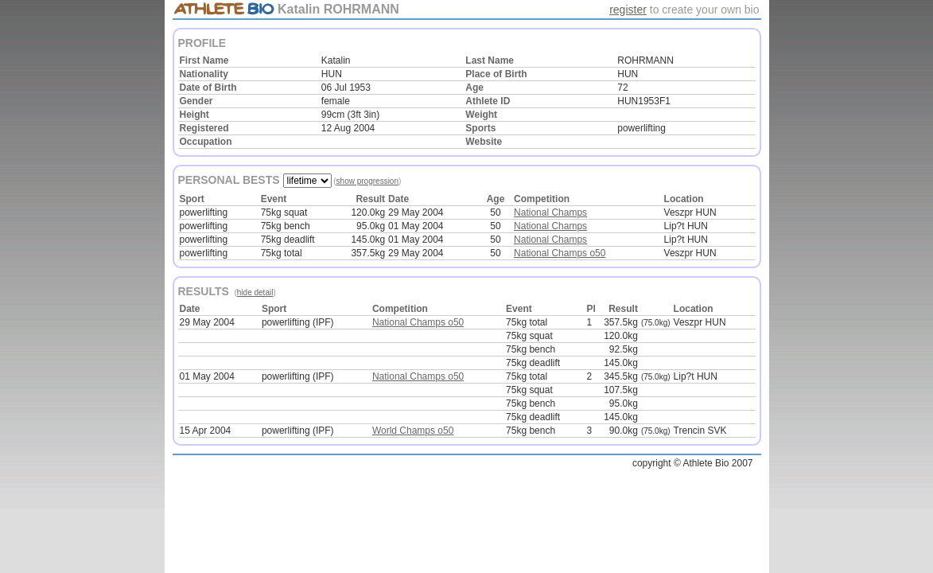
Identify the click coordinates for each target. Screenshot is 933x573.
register (628, 9)
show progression (367, 181)
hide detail (255, 292)
